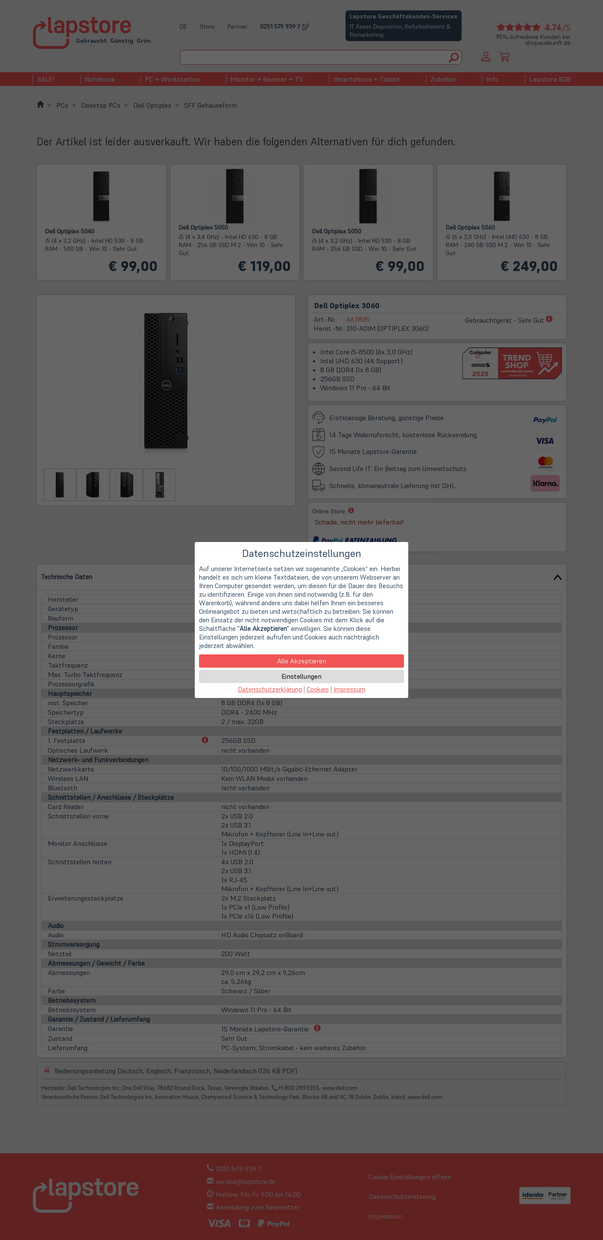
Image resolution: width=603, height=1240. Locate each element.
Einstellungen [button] (301, 676)
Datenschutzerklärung (270, 689)
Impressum (350, 689)
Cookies (318, 689)
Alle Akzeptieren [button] (301, 661)
